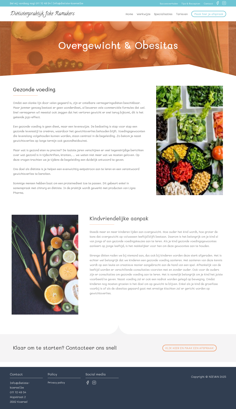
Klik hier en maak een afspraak (189, 348)
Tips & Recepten (190, 3)
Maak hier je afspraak (208, 14)
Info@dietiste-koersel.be (68, 3)
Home (129, 14)
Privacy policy (56, 382)
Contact (208, 3)
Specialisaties (163, 14)
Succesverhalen (169, 3)
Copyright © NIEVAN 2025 (208, 376)
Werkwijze (143, 14)
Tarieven (182, 14)
